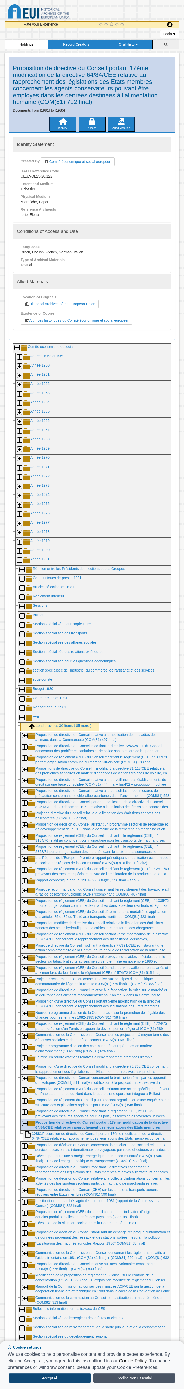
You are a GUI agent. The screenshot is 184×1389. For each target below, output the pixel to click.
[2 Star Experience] (106, 25)
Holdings (26, 44)
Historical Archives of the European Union (59, 304)
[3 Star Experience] (112, 25)
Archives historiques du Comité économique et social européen (76, 320)
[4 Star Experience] (117, 25)
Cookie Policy (132, 1360)
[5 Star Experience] (123, 25)
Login (169, 34)
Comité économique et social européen (77, 161)
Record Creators (76, 44)
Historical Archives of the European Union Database (53, 12)
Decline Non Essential (134, 1378)
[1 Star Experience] (101, 25)
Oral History (128, 44)
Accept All (50, 1378)
